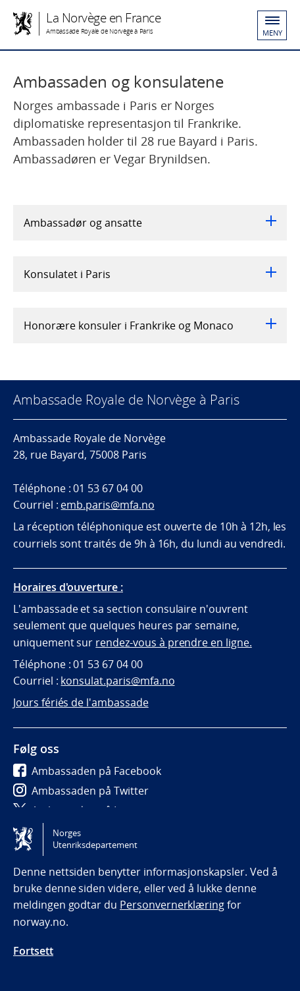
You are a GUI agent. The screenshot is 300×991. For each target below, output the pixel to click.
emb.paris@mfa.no (107, 504)
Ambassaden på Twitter (81, 790)
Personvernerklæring (172, 904)
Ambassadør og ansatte (150, 222)
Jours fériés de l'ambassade (81, 702)
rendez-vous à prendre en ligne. (173, 642)
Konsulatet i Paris (150, 274)
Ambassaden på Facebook (87, 771)
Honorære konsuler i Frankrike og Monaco (150, 325)
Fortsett (33, 951)
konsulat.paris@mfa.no (117, 680)
